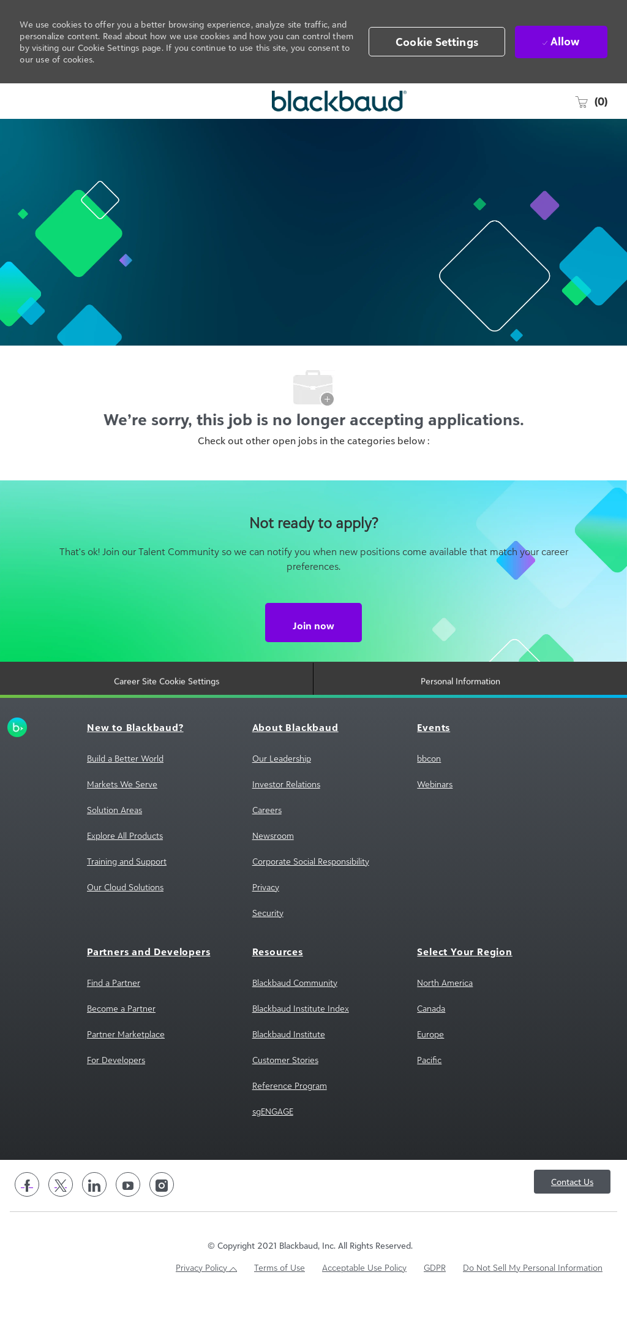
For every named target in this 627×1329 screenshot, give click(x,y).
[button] (437, 41)
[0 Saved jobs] (590, 101)
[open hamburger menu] (27, 101)
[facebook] (27, 1220)
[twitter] (60, 1220)
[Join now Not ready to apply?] (313, 658)
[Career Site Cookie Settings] (166, 719)
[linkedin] (94, 1220)
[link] (25, 763)
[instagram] (161, 1220)
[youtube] (128, 1220)
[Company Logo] (311, 101)
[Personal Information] (460, 719)
